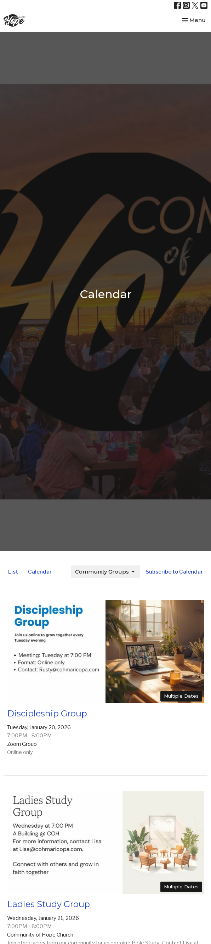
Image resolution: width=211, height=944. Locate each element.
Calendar (40, 572)
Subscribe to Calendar (174, 572)
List (13, 572)
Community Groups (105, 571)
